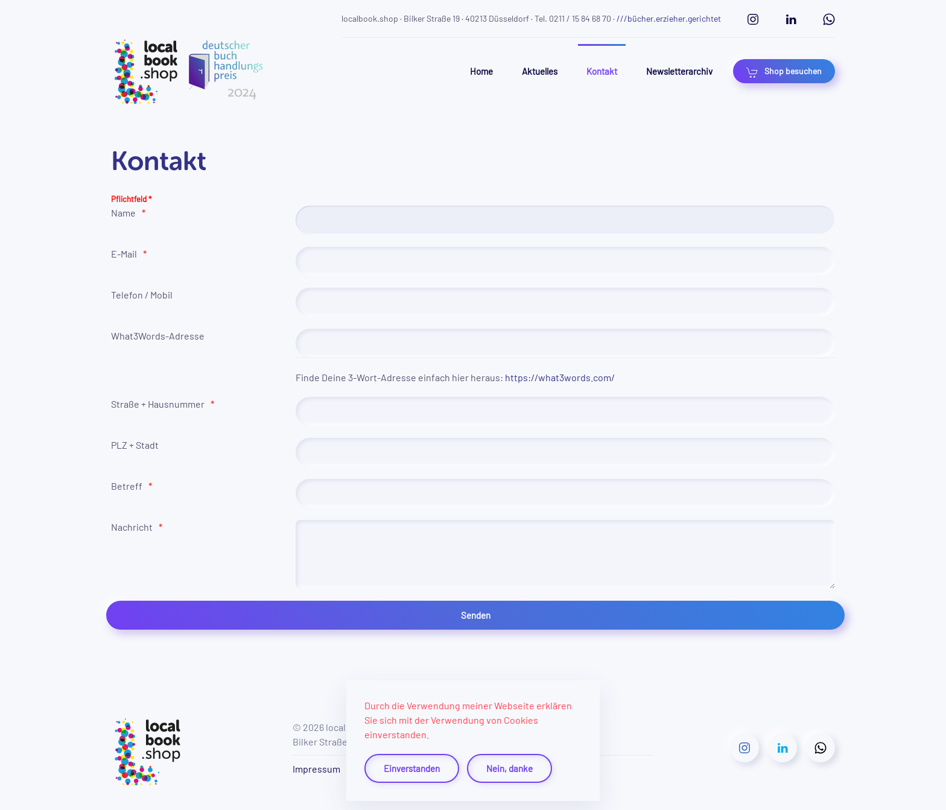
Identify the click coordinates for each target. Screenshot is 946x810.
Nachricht (132, 527)
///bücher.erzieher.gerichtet (669, 18)
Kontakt (601, 71)
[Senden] (475, 615)
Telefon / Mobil (142, 294)
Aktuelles (539, 71)
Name (123, 212)
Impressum (316, 768)
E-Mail (124, 253)
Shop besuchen (784, 72)
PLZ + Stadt (135, 445)
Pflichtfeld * (131, 199)
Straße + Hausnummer (158, 404)
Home (481, 71)
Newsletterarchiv (679, 71)
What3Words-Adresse (158, 335)
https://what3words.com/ (560, 377)
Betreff (126, 486)
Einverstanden (412, 768)
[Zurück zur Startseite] (187, 71)
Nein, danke (509, 768)
